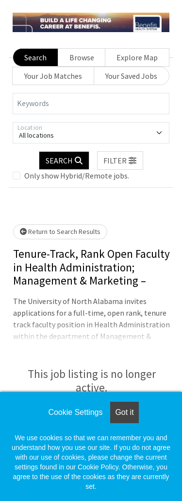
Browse (81, 57)
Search (35, 57)
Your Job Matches (53, 76)
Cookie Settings (75, 412)
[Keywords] (91, 103)
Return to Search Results (60, 231)
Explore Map (137, 57)
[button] (120, 160)
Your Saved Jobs (131, 76)
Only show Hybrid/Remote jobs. (76, 175)
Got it (124, 412)
